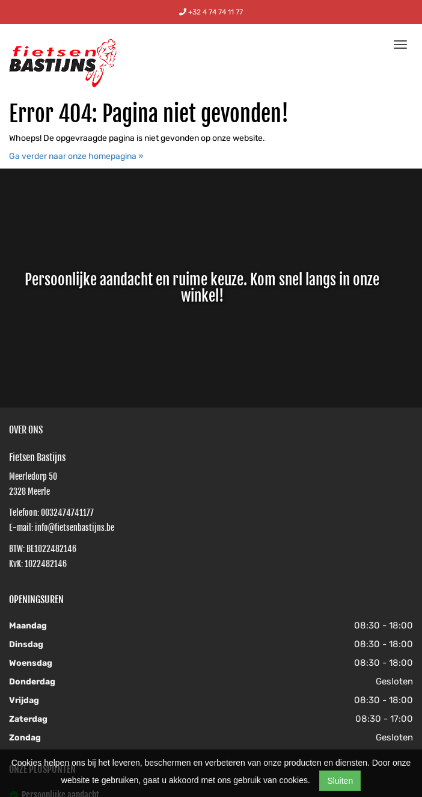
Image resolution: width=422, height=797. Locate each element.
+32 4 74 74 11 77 (211, 12)
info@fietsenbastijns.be (74, 528)
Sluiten (340, 781)
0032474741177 (67, 512)
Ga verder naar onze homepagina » (76, 156)
